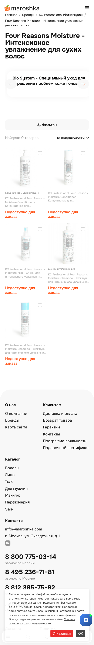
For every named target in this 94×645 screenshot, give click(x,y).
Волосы (12, 468)
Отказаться (62, 633)
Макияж (12, 495)
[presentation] (11, 84)
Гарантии (51, 427)
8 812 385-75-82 (30, 587)
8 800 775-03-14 (30, 556)
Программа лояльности (65, 441)
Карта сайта (16, 427)
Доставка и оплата (60, 413)
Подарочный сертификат (66, 447)
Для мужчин (16, 488)
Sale (9, 509)
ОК (80, 633)
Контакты (51, 434)
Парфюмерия (17, 502)
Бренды (12, 420)
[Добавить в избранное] (40, 154)
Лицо (10, 474)
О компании (16, 413)
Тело (9, 481)
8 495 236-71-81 (29, 572)
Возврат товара (57, 420)
